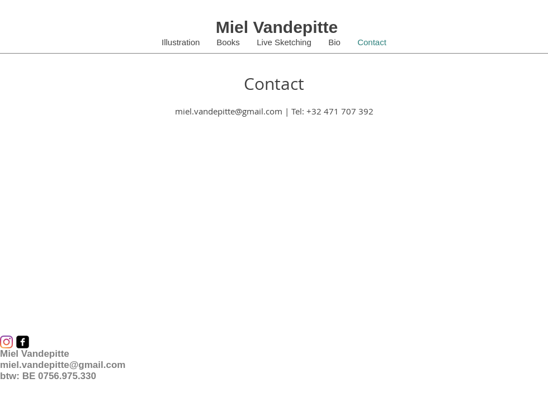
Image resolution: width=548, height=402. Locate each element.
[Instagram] (6, 342)
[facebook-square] (22, 342)
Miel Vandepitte (277, 27)
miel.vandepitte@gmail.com (228, 111)
